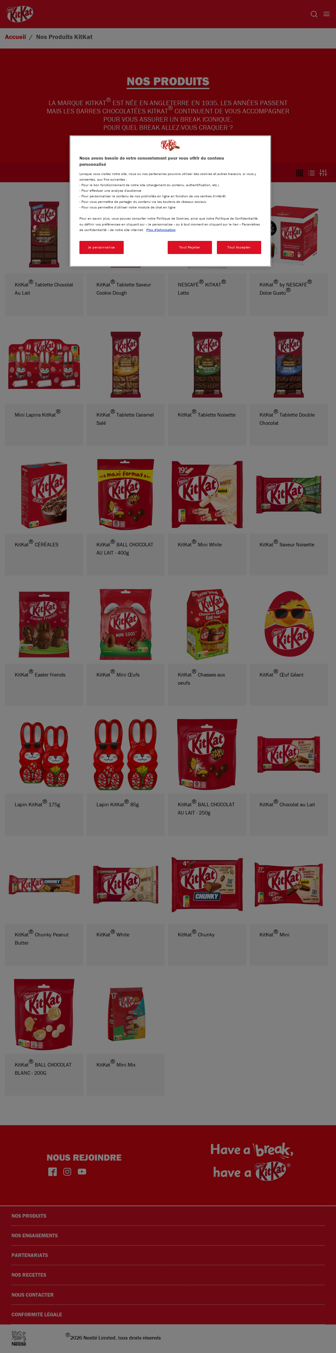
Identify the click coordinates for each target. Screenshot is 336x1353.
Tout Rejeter (189, 247)
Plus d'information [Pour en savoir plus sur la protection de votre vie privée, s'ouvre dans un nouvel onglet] (161, 229)
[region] (170, 201)
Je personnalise (102, 247)
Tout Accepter (239, 247)
